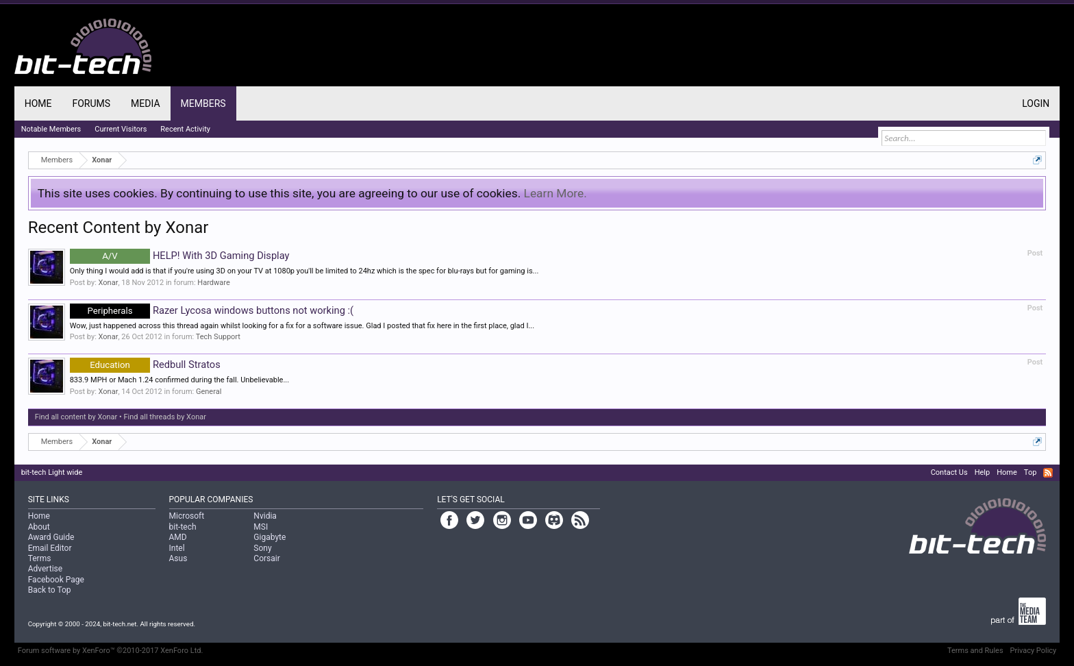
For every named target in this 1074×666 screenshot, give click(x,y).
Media (145, 103)
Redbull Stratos (145, 364)
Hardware (213, 282)
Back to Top (49, 590)
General (208, 391)
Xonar (108, 282)
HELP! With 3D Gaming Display (180, 255)
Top (1030, 472)
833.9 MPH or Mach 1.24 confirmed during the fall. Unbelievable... (179, 379)
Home (38, 103)
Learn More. (555, 193)
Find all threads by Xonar (165, 416)
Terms (39, 558)
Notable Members (51, 129)
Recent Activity (185, 129)
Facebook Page (56, 579)
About (39, 527)
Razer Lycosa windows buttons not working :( (211, 310)
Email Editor (50, 548)
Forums (91, 103)
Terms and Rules (975, 650)
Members (203, 103)
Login (1035, 103)
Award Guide (51, 537)
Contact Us (949, 472)
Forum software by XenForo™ (110, 650)
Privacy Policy (1033, 650)
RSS (1048, 473)
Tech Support (218, 336)
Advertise (45, 569)
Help (982, 472)
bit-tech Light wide (52, 472)
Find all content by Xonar (76, 416)
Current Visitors (121, 129)
